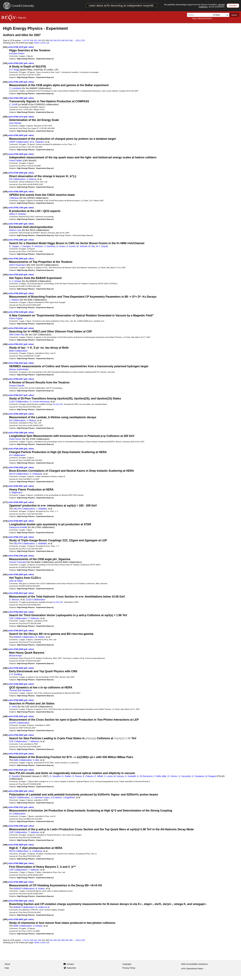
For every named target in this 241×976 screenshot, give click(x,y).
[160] (5, 207)
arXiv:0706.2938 (16, 649)
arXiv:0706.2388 (16, 432)
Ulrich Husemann (17, 265)
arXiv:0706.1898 (16, 240)
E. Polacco (88, 776)
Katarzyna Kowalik (18, 527)
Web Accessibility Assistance (194, 964)
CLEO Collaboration (19, 401)
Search (234, 15)
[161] (5, 224)
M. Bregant (210, 776)
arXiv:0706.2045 (16, 293)
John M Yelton (16, 581)
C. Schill (13, 104)
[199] (5, 901)
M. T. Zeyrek (102, 246)
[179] (5, 537)
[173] (5, 432)
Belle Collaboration (18, 351)
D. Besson (14, 599)
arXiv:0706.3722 (16, 807)
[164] (5, 274)
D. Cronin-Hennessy (39, 401)
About (7, 964)
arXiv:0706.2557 (16, 486)
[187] (5, 684)
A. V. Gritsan (15, 281)
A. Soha (13, 706)
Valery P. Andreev (17, 214)
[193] (5, 791)
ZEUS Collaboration (18, 474)
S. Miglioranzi (15, 492)
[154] (5, 98)
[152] (5, 63)
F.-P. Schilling (15, 674)
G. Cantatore (198, 776)
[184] (5, 630)
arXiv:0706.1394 (16, 82)
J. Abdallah (41, 508)
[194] (5, 807)
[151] (5, 47)
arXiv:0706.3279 (16, 753)
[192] (5, 770)
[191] (5, 753)
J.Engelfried (69, 797)
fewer (36, 43)
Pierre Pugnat (15, 318)
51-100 (30, 40)
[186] (5, 668)
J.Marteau (14, 198)
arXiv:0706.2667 (16, 521)
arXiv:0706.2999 (16, 700)
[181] (5, 574)
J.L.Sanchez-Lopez (40, 797)
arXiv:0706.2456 (16, 448)
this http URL (58, 404)
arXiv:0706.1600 (16, 135)
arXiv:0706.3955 (16, 919)
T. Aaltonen (33, 618)
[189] (5, 716)
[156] (5, 135)
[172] (5, 414)
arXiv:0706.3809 (16, 845)
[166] (5, 312)
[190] (5, 735)
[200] (5, 919)
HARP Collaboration (19, 142)
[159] (5, 191)
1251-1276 (80, 40)
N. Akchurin (37, 246)
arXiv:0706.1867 (16, 224)
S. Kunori (71, 246)
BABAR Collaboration (24, 637)
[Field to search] (220, 15)
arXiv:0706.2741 (16, 537)
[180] (5, 556)
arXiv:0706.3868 (16, 863)
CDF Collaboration (18, 618)
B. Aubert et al (42, 907)
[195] (5, 826)
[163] (5, 258)
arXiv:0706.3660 (16, 791)
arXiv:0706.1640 (16, 154)
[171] (5, 395)
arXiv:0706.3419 (16, 770)
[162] (5, 240)
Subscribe (71, 968)
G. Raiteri (66, 776)
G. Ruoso (77, 776)
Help (194, 18)
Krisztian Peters (16, 53)
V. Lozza (108, 776)
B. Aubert (40, 637)
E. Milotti (99, 776)
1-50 (25, 40)
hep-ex (22, 17)
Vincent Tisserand (17, 562)
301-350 (69, 40)
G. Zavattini (55, 776)
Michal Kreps (15, 655)
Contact (70, 964)
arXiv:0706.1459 (16, 98)
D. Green (60, 246)
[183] (5, 612)
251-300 (61, 40)
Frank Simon (15, 439)
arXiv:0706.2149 (16, 312)
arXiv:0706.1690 (16, 173)
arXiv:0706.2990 (16, 684)
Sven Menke (15, 123)
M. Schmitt (82, 246)
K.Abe (36, 760)
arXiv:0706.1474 (16, 117)
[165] (5, 293)
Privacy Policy (128, 968)
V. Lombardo (15, 88)
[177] (5, 502)
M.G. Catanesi (37, 142)
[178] (5, 521)
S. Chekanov (36, 474)
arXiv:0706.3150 (16, 716)
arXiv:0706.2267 (16, 379)
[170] (5, 379)
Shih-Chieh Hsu (16, 334)
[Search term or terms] (200, 15)
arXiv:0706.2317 (16, 395)
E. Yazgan (14, 246)
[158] (5, 173)
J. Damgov (25, 246)
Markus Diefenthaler (19, 369)
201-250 (53, 40)
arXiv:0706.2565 (16, 502)
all (48, 43)
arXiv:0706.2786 (16, 556)
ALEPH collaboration (19, 723)
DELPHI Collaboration (24, 508)
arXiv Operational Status (193, 968)
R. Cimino (172, 776)
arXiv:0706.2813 (16, 593)
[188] (5, 700)
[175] (5, 467)
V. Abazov (31, 179)
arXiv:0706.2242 (16, 363)
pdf (25, 47)
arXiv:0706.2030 (16, 274)
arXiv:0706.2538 (16, 467)
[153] (5, 82)
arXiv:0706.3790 (16, 826)
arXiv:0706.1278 (16, 47)
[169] (5, 363)
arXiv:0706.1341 (16, 63)
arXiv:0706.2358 (16, 414)
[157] (5, 154)
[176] (5, 486)
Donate (233, 5)
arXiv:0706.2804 (16, 574)
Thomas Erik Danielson (20, 690)
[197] (5, 863)
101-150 (37, 40)
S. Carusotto (184, 776)
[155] (5, 117)
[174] (5, 448)
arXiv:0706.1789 (16, 207)
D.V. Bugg (14, 69)
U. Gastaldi (130, 776)
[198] (5, 882)
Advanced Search (204, 18)
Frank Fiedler (15, 160)
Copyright (126, 964)
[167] (5, 328)
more (43, 43)
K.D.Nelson (56, 797)
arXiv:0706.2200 (16, 328)
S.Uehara (37, 926)
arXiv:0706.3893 (16, 901)
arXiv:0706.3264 (16, 735)
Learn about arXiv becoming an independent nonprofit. (121, 5)
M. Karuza (119, 776)
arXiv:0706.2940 (16, 668)
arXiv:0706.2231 (16, 344)
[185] (5, 649)
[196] (5, 845)
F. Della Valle (160, 776)
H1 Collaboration (17, 455)
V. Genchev (49, 246)
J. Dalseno (14, 300)
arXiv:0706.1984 (16, 258)
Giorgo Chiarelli (16, 385)
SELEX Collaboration (19, 797)
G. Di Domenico (144, 776)
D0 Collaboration (17, 179)
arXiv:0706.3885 (16, 882)
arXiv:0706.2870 (16, 630)
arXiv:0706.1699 (16, 191)
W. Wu (91, 246)
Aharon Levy (15, 230)
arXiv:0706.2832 (16, 612)
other (30, 47)
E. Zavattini (14, 776)
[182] (5, 593)
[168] (5, 344)
